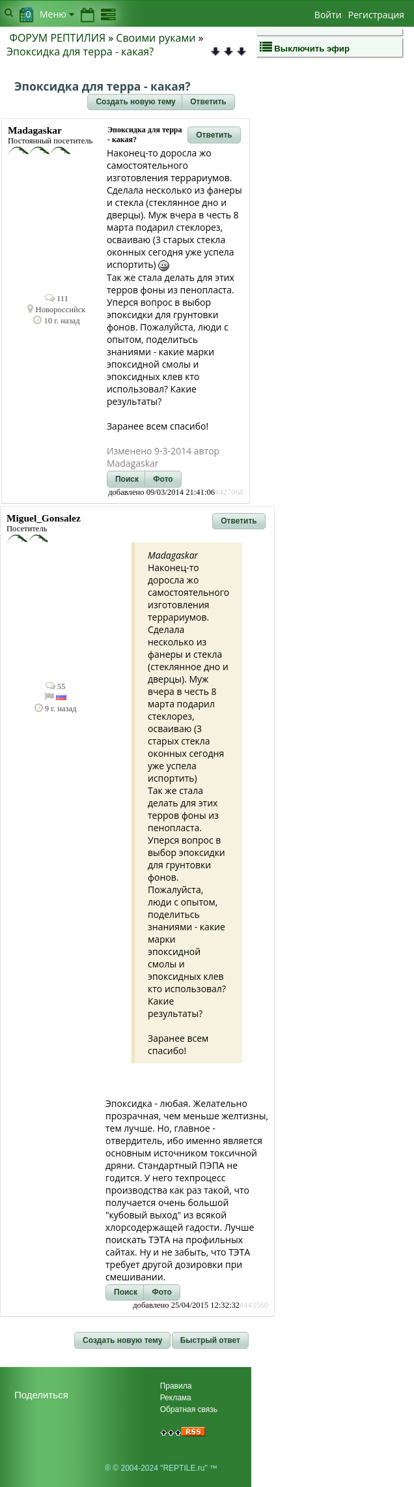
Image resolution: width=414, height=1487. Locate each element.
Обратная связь (188, 1409)
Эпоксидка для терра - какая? (80, 51)
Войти (328, 14)
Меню (57, 14)
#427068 (229, 492)
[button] (135, 102)
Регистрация (376, 14)
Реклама (175, 1397)
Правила (176, 1386)
